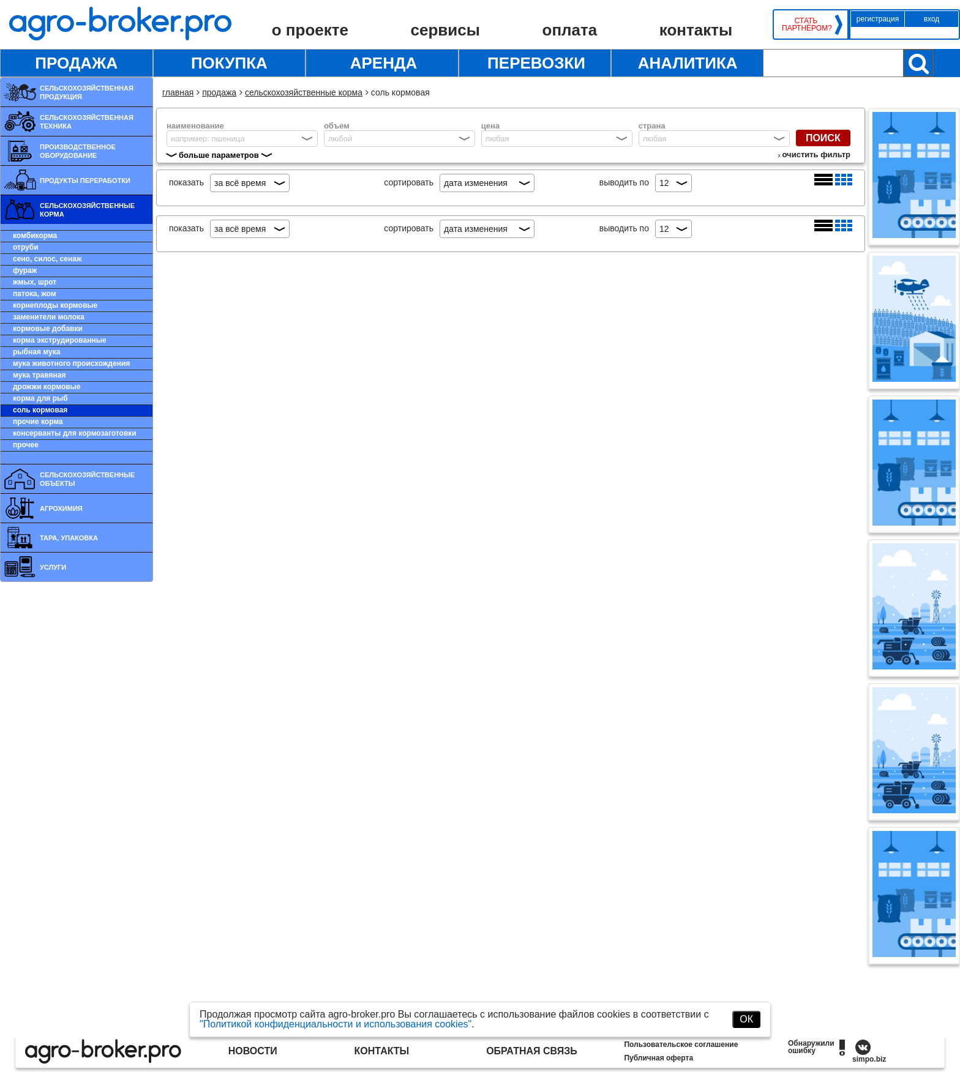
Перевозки (536, 63)
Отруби (26, 247)
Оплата (570, 30)
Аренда (384, 63)
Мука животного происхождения (71, 363)
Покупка (229, 63)
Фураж (25, 270)
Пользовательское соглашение (681, 1044)
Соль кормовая (40, 410)
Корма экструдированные (60, 340)
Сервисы (445, 30)
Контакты (695, 30)
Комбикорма (35, 235)
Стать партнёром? (806, 24)
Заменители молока (48, 317)
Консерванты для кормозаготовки (75, 433)
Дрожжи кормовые (47, 386)
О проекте (310, 30)
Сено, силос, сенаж (47, 259)
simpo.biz (869, 1059)
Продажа (76, 63)
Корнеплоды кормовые (55, 305)
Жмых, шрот (34, 282)
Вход (932, 19)
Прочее (26, 445)
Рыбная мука (36, 352)
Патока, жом (34, 293)
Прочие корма (38, 421)
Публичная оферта (658, 1058)
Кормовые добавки (48, 328)
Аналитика (688, 63)
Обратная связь (531, 1051)
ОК (746, 1019)
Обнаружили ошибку (811, 1047)
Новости (252, 1051)
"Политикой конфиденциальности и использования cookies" (335, 1024)
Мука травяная (39, 375)
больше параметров (219, 155)
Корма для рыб (40, 398)
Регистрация (878, 19)
